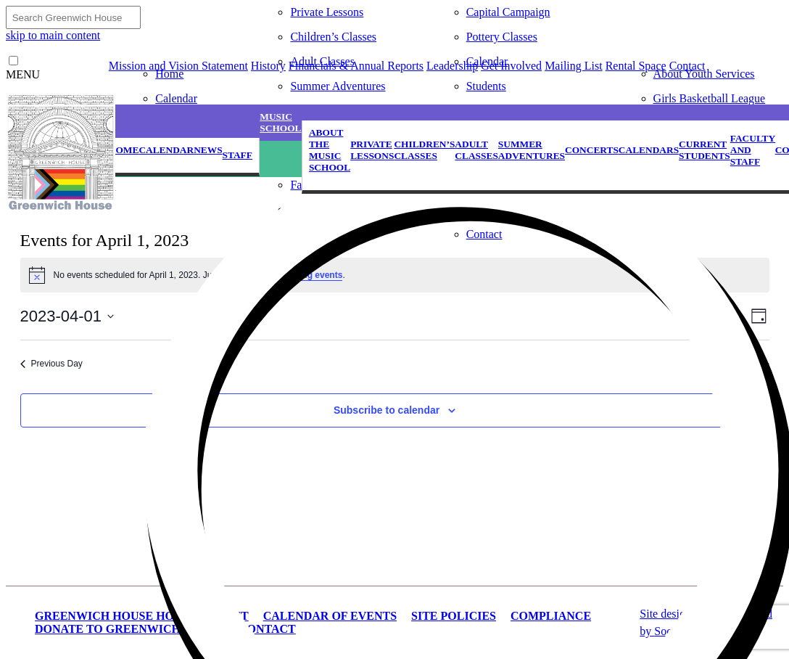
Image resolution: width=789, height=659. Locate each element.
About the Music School (329, 150)
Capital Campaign (508, 12)
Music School (280, 122)
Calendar (176, 98)
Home (169, 73)
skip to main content (53, 35)
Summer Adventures (337, 86)
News (208, 149)
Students (486, 86)
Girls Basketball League (709, 98)
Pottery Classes (501, 36)
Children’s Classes (333, 36)
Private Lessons (326, 12)
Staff (237, 155)
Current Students (704, 150)
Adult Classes (322, 61)
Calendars (649, 149)
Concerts (592, 149)
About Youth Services (704, 73)
